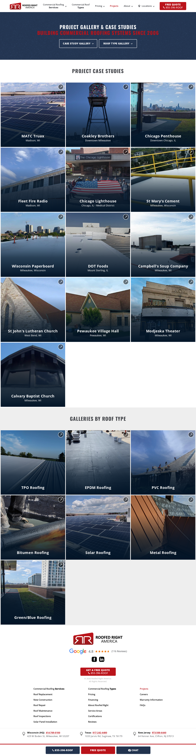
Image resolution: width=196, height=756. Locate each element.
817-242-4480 (100, 732)
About (127, 5)
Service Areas (95, 710)
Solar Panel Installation (45, 721)
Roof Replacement (42, 694)
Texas (88, 732)
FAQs (142, 705)
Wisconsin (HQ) (35, 732)
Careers (144, 694)
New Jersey (144, 732)
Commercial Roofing (48, 688)
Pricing (98, 5)
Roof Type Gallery (116, 43)
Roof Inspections (42, 716)
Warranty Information (151, 699)
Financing (93, 699)
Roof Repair (39, 705)
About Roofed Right (98, 705)
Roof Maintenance (42, 710)
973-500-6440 (159, 732)
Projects (114, 5)
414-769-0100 (53, 732)
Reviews (92, 721)
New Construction (42, 699)
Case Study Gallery (76, 43)
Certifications (95, 716)
